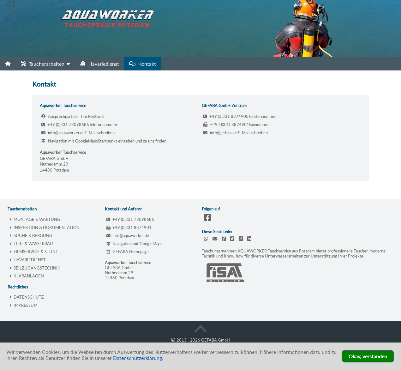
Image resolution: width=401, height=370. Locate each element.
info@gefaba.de (220, 132)
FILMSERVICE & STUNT (33, 251)
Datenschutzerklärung (137, 358)
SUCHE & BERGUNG (30, 235)
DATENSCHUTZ (26, 297)
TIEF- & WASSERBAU (31, 243)
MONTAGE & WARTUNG (34, 219)
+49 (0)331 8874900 (225, 116)
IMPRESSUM (23, 305)
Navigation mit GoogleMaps (69, 140)
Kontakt (142, 64)
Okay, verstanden (368, 356)
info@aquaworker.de (63, 132)
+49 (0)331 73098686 (65, 124)
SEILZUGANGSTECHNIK (34, 267)
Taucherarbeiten (45, 64)
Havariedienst (99, 64)
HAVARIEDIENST (27, 259)
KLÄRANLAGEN (26, 275)
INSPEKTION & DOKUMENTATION (44, 227)
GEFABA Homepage (127, 251)
